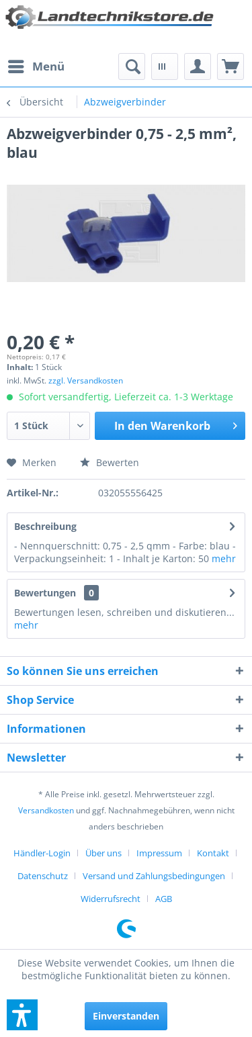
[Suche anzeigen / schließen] (131, 66)
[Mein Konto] (197, 66)
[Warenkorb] (230, 66)
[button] (22, 1014)
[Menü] (35, 66)
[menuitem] (35, 66)
